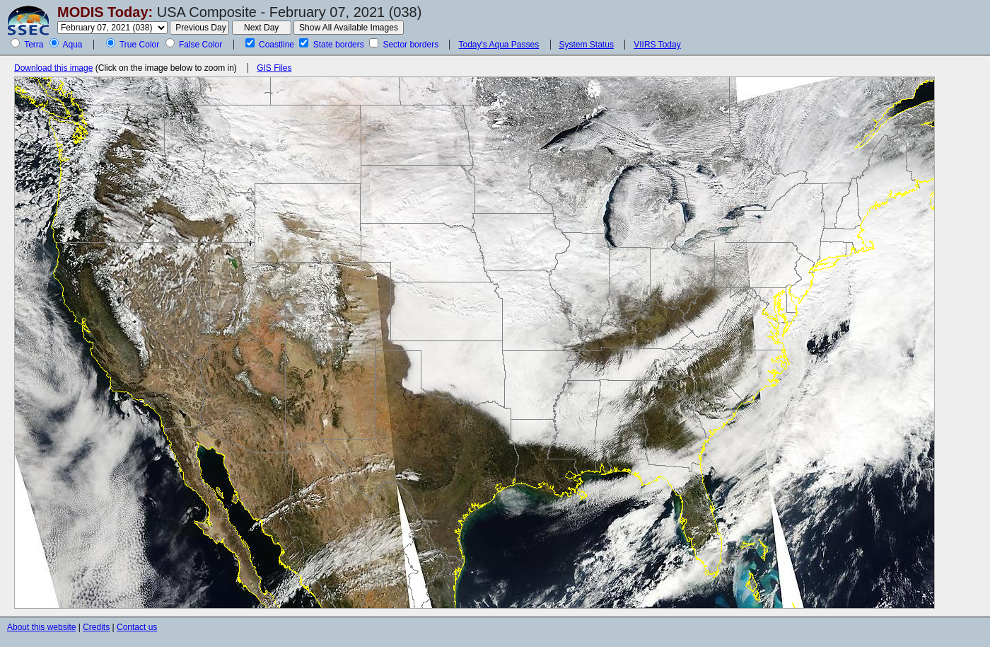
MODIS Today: (105, 12)
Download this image (53, 68)
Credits (96, 627)
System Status (586, 45)
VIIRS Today (657, 45)
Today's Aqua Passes (498, 45)
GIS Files (274, 68)
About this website (41, 627)
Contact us (137, 627)
